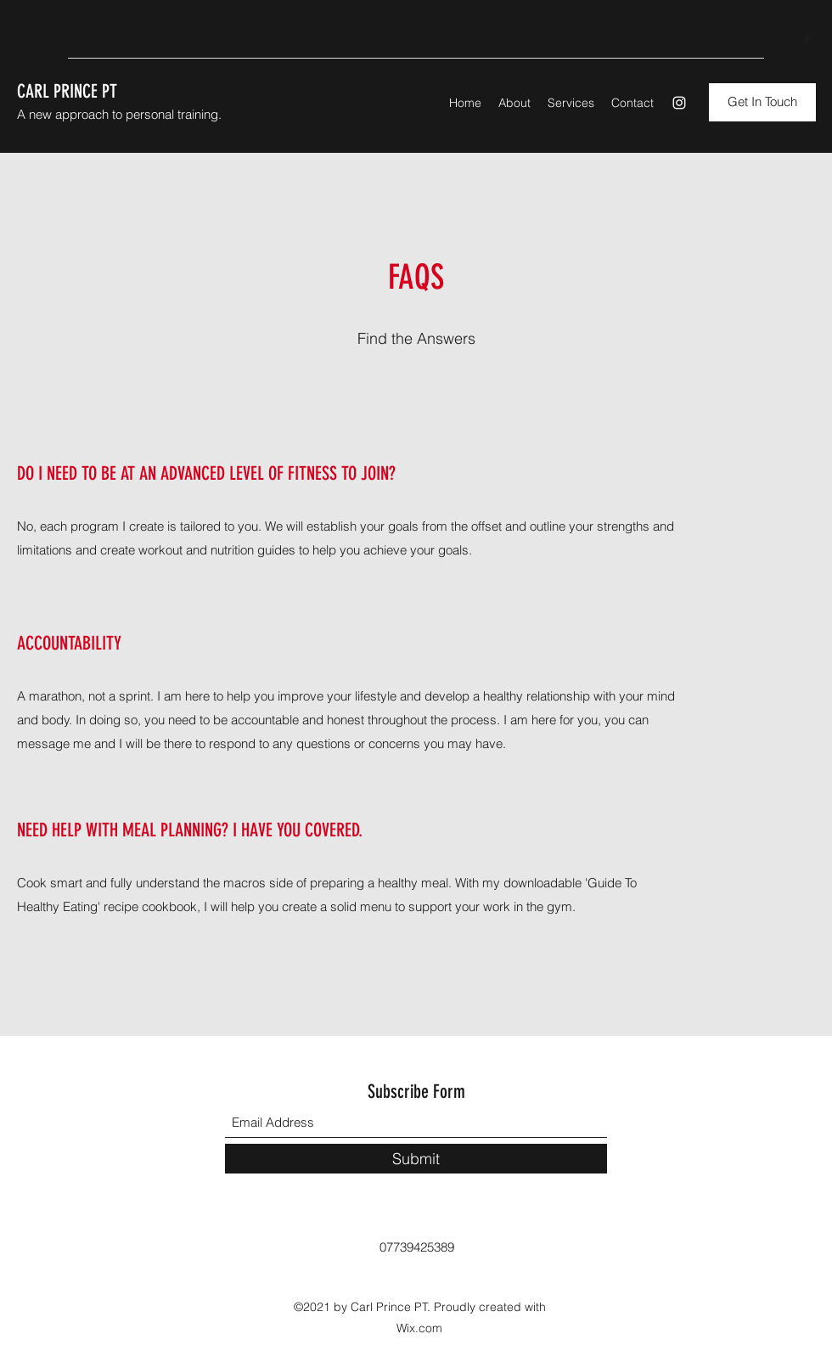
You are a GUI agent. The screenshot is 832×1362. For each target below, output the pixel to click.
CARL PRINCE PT (67, 91)
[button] (762, 102)
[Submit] (416, 1158)
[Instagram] (679, 102)
